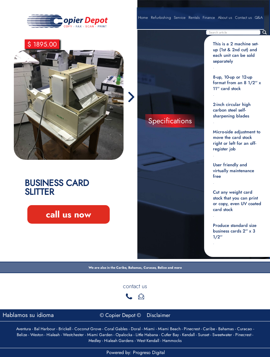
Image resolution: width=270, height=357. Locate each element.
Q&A (259, 17)
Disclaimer (158, 315)
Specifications (170, 120)
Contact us (243, 17)
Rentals (194, 17)
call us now (68, 214)
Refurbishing (161, 17)
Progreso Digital (149, 352)
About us (225, 17)
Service (180, 17)
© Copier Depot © (121, 315)
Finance (209, 17)
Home (143, 17)
